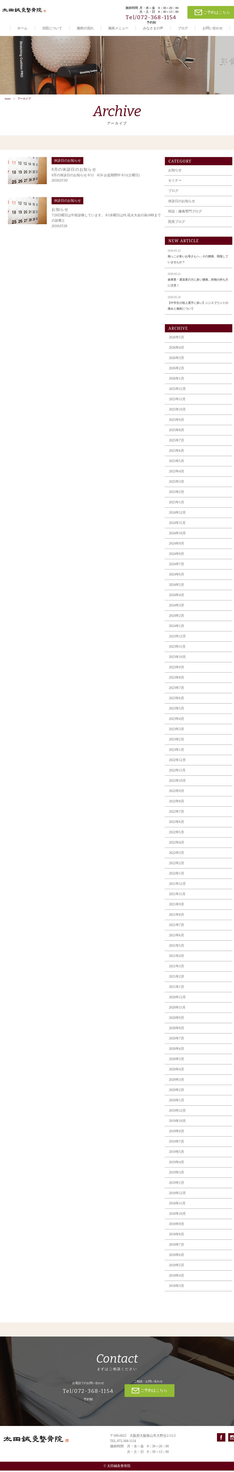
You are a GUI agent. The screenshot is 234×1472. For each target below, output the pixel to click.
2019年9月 (178, 1132)
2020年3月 (178, 1081)
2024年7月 (178, 565)
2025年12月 (179, 390)
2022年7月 (178, 813)
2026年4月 (178, 349)
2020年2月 (178, 1091)
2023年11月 (179, 648)
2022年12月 (179, 761)
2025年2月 (178, 493)
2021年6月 (178, 936)
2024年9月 (178, 545)
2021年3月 (178, 967)
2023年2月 (178, 741)
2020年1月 (178, 1101)
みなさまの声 (153, 28)
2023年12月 (179, 637)
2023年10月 (179, 658)
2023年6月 (178, 699)
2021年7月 (178, 926)
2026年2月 (178, 369)
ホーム (22, 28)
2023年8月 (178, 679)
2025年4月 (178, 473)
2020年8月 (178, 1029)
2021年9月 (178, 906)
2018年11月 (179, 1205)
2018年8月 (178, 1235)
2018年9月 (178, 1225)
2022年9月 (178, 792)
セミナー (177, 182)
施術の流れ (85, 28)
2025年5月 (178, 462)
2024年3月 (178, 607)
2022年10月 (179, 782)
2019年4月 (178, 1163)
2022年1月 (178, 875)
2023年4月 (178, 720)
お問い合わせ (213, 28)
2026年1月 (178, 380)
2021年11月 (179, 895)
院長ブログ (178, 223)
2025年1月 (178, 503)
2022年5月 (178, 833)
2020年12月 (179, 998)
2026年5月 (178, 338)
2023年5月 (178, 710)
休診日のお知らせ (183, 202)
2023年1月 (178, 751)
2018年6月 (178, 1256)
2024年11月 (179, 524)
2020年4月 (178, 1071)
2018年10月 (179, 1215)
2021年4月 (178, 957)
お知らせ (177, 171)
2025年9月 (178, 421)
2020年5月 (178, 1060)
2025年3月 (178, 483)
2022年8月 (178, 802)
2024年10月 (179, 534)
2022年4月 (178, 844)
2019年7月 (178, 1143)
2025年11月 (179, 400)
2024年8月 (178, 555)
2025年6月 (178, 452)
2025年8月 (178, 431)
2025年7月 (178, 442)
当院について (52, 28)
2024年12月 (179, 514)
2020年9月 (178, 1019)
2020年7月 (178, 1040)
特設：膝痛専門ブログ (187, 213)
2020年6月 (178, 1050)
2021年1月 (178, 988)
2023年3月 (178, 730)
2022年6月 (178, 823)
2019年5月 (178, 1153)
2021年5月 (178, 947)
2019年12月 (179, 1112)
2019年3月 (178, 1174)
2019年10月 (179, 1122)
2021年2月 (178, 978)
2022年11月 (179, 772)
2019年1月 (178, 1184)
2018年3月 (178, 1287)
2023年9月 (178, 668)
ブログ (183, 28)
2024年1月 (178, 627)
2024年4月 (178, 596)
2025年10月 (179, 411)
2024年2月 (178, 617)
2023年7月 (178, 689)
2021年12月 (179, 885)
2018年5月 (178, 1266)
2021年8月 (178, 916)
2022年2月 (178, 864)
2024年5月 (178, 586)
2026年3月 (178, 359)
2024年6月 (178, 576)
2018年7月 (178, 1246)
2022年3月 (178, 854)
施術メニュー (118, 28)
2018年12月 (179, 1194)
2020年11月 (179, 1009)
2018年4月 (178, 1277)
